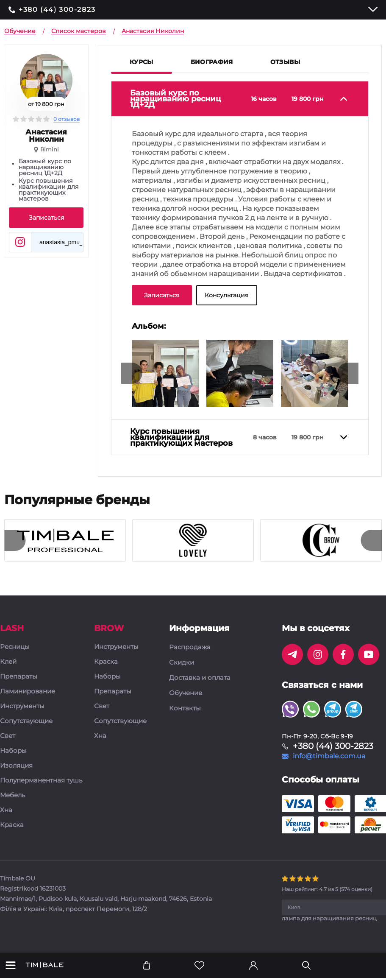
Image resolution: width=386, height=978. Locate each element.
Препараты (18, 676)
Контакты (185, 708)
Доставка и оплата (199, 677)
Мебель (12, 795)
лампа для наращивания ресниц (329, 918)
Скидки (181, 662)
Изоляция (16, 766)
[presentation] (131, 373)
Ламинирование (27, 691)
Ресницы (15, 647)
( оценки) (327, 889)
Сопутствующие (26, 721)
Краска (12, 825)
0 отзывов (66, 119)
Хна (6, 810)
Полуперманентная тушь (41, 780)
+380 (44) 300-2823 (57, 10)
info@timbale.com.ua (329, 756)
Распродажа (190, 647)
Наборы (13, 751)
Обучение (185, 693)
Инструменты (22, 706)
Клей (8, 662)
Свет (7, 736)
